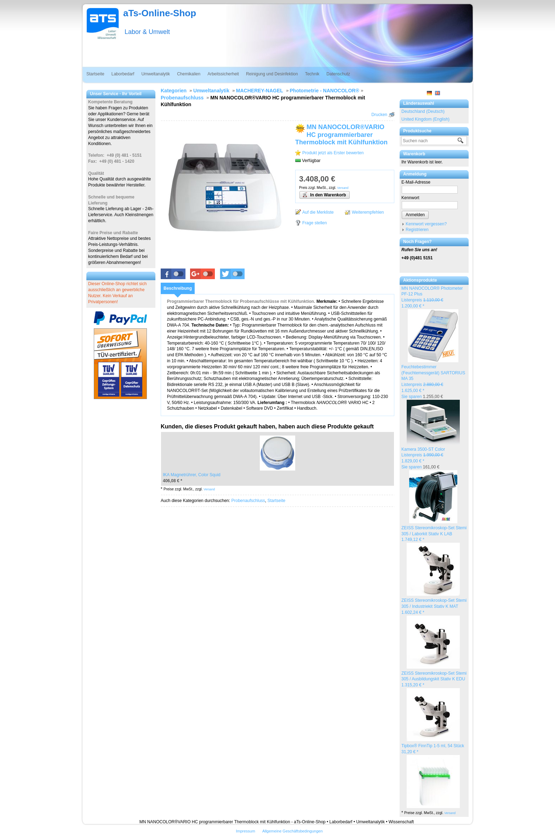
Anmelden (415, 214)
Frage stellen (314, 222)
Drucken (379, 114)
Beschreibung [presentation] (178, 288)
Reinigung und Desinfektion (272, 73)
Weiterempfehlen (368, 212)
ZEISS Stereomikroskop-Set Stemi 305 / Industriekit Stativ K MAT (434, 606)
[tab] (178, 288)
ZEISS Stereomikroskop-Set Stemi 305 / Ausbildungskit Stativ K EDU (434, 679)
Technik (312, 73)
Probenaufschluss (248, 500)
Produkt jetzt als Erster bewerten (333, 152)
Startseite (95, 73)
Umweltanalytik (155, 73)
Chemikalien (188, 73)
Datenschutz (338, 73)
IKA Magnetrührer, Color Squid (192, 474)
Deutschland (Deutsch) (423, 111)
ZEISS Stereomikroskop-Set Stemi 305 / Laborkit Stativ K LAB (434, 533)
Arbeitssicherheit (223, 73)
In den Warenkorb (324, 194)
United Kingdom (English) (425, 119)
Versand (450, 813)
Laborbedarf (123, 73)
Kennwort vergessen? (426, 223)
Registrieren (417, 229)
